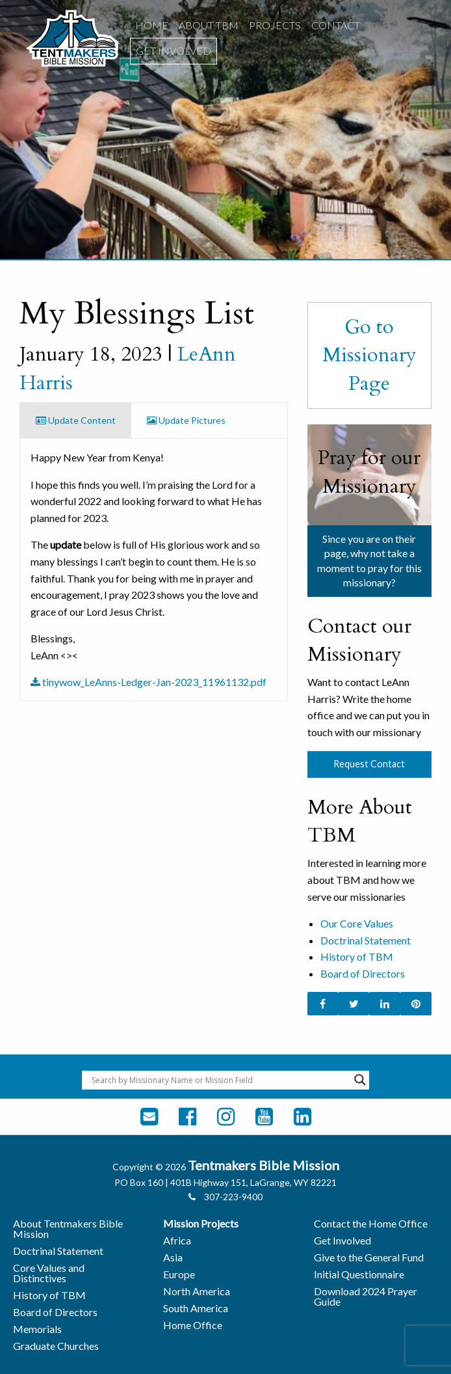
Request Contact (369, 763)
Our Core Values (356, 923)
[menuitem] (152, 25)
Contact (335, 25)
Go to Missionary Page (369, 355)
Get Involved (173, 50)
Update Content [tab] (76, 420)
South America (195, 1308)
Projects (275, 25)
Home (151, 25)
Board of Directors (362, 973)
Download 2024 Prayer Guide (365, 1296)
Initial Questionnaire (359, 1274)
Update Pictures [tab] (186, 420)
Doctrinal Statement (365, 940)
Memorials (37, 1329)
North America (196, 1291)
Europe (179, 1274)
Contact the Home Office (371, 1223)
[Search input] (220, 1080)
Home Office (192, 1325)
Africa (177, 1240)
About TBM (208, 25)
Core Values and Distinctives (48, 1272)
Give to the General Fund (369, 1257)
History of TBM (356, 956)
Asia (173, 1257)
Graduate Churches (56, 1346)
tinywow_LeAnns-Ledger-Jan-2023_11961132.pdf (148, 682)
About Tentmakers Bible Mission (68, 1228)
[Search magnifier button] (360, 1080)
